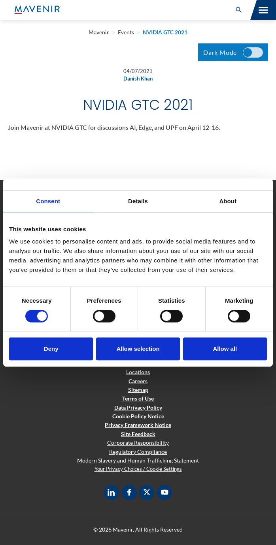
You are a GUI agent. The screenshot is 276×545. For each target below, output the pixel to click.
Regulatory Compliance (138, 451)
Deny (51, 348)
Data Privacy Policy (138, 407)
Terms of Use (138, 398)
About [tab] (227, 201)
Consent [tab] (48, 201)
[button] (239, 10)
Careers (138, 381)
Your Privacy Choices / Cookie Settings (138, 469)
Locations (138, 372)
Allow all (225, 348)
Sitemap (138, 389)
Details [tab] (138, 201)
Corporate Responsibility (138, 442)
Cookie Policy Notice (138, 416)
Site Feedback (138, 434)
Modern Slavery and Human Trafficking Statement (138, 460)
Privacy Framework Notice (138, 424)
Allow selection (137, 348)
